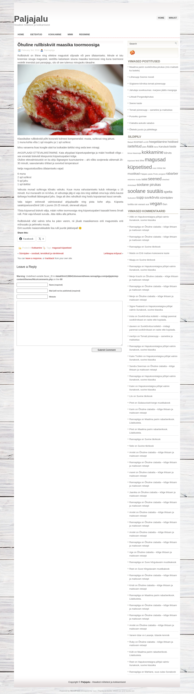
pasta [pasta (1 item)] (150, 174)
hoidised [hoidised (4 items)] (173, 141)
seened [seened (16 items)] (154, 179)
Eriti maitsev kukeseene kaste (154, 253)
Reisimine (84, 34)
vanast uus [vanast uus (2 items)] (143, 204)
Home (161, 18)
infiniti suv (117, 691)
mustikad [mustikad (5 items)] (134, 173)
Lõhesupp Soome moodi (141, 77)
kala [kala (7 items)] (150, 146)
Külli (131, 652)
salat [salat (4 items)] (144, 179)
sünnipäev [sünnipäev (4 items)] (166, 197)
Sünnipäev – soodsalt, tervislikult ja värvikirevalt (41, 253)
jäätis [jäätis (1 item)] (144, 147)
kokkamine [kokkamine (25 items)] (153, 152)
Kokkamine (54, 34)
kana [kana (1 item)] (156, 147)
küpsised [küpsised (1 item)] (131, 161)
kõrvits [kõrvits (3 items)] (168, 153)
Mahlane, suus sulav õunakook (160, 672)
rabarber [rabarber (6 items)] (172, 173)
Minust (173, 18)
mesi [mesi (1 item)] (155, 168)
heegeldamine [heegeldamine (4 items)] (158, 141)
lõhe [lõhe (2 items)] (142, 160)
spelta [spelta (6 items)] (168, 192)
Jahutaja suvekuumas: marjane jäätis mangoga (153, 90)
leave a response (33, 258)
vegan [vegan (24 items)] (156, 203)
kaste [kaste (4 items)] (173, 146)
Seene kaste (135, 103)
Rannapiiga (135, 226)
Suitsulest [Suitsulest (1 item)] (132, 198)
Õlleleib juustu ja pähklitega (143, 129)
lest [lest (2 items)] (137, 160)
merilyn (133, 336)
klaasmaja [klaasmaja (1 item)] (137, 153)
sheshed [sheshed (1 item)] (165, 179)
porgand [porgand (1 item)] (162, 174)
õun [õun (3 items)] (165, 204)
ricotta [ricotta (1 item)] (138, 179)
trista (131, 316)
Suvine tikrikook (152, 246)
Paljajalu (31, 18)
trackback (49, 258)
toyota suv (130, 691)
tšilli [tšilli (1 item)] (136, 204)
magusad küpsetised (61, 248)
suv (94, 691)
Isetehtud (36, 34)
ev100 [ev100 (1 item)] (146, 142)
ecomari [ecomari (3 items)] (138, 141)
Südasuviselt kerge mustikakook (154, 402)
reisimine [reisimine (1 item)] (131, 179)
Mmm (70, 34)
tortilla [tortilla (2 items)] (131, 204)
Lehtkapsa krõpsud (112, 253)
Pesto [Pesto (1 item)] (155, 174)
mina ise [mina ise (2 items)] (161, 168)
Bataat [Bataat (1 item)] (130, 142)
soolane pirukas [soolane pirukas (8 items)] (149, 185)
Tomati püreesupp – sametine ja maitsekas (150, 110)
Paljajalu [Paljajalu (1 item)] (143, 174)
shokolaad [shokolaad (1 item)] (132, 185)
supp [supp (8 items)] (140, 197)
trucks (109, 691)
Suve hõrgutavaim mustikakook (160, 562)
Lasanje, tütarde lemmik (157, 635)
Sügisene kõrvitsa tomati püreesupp (147, 83)
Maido (132, 253)
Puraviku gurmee (137, 116)
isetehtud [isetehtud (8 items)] (135, 146)
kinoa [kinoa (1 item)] (130, 153)
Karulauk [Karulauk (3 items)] (164, 146)
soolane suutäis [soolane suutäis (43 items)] (145, 191)
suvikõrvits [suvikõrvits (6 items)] (151, 197)
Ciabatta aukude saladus (141, 123)
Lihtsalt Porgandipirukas (141, 96)
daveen (133, 326)
